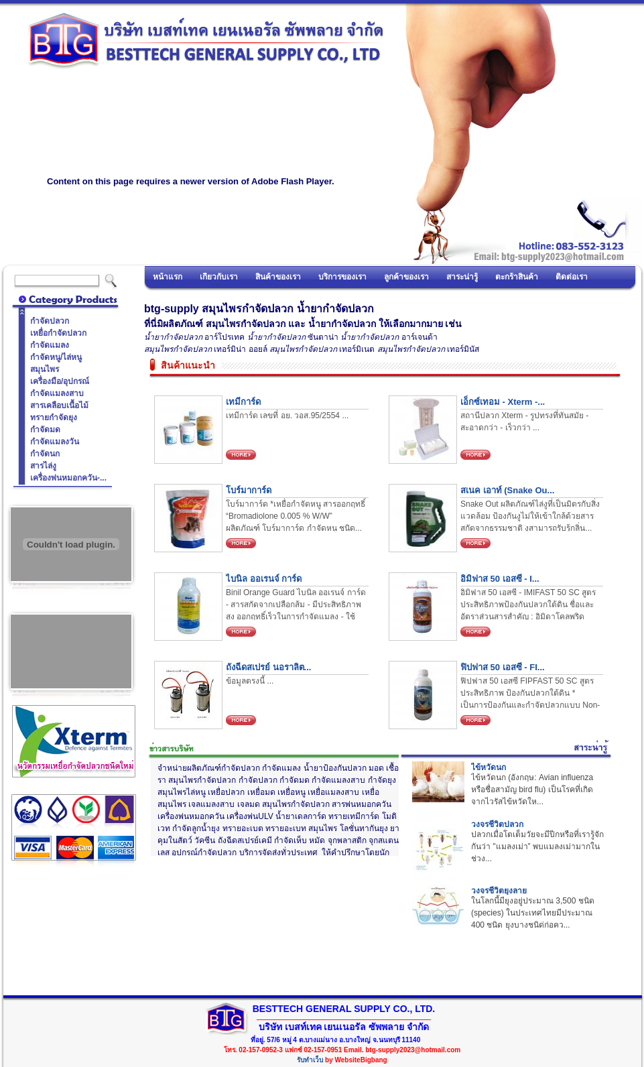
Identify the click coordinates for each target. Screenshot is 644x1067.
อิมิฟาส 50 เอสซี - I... (499, 579)
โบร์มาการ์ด (248, 490)
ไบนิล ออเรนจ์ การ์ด (264, 579)
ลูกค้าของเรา (406, 276)
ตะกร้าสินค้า (516, 276)
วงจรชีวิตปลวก (497, 824)
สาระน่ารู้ (462, 276)
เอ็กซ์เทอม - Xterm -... (502, 402)
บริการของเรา (342, 276)
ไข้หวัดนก (488, 767)
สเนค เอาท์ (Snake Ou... (507, 490)
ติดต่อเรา (572, 276)
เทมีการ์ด (243, 402)
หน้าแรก (167, 276)
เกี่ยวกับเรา (219, 276)
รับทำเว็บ (310, 1060)
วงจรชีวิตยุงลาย (499, 890)
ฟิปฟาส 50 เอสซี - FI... (502, 667)
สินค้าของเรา (278, 276)
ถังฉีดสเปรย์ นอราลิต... (268, 667)
